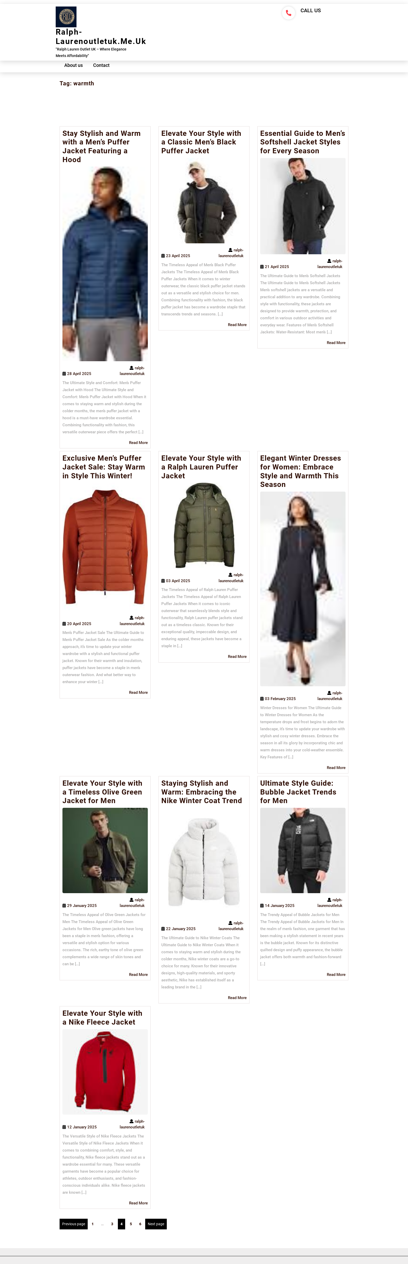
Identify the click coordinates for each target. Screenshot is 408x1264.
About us (73, 65)
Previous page (73, 1224)
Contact (101, 65)
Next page (156, 1224)
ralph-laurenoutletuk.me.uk (101, 36)
